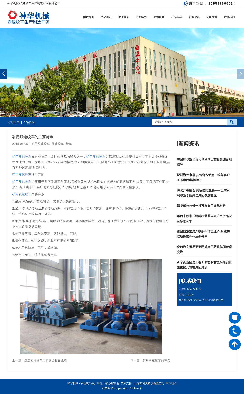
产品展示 (106, 17)
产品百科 (176, 17)
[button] (3, 74)
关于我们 (123, 17)
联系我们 (229, 17)
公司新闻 (159, 17)
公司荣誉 (211, 17)
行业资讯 (194, 17)
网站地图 (171, 383)
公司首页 (13, 122)
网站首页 (88, 17)
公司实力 (141, 17)
